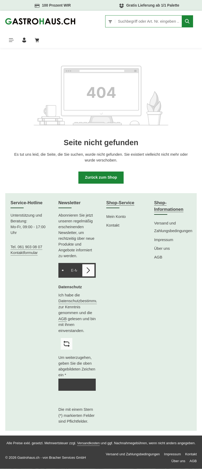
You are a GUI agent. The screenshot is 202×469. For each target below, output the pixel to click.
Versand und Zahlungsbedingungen (173, 227)
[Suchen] (187, 21)
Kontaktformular (24, 253)
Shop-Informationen (168, 206)
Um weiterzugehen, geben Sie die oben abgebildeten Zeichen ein (76, 367)
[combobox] (148, 21)
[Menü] (11, 40)
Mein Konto (116, 217)
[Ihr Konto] (25, 40)
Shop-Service (120, 203)
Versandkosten (88, 443)
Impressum (163, 240)
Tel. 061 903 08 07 (26, 247)
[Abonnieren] (88, 271)
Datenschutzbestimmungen (82, 301)
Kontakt (112, 226)
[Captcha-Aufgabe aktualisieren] (66, 344)
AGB (62, 319)
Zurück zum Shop (101, 178)
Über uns (162, 249)
